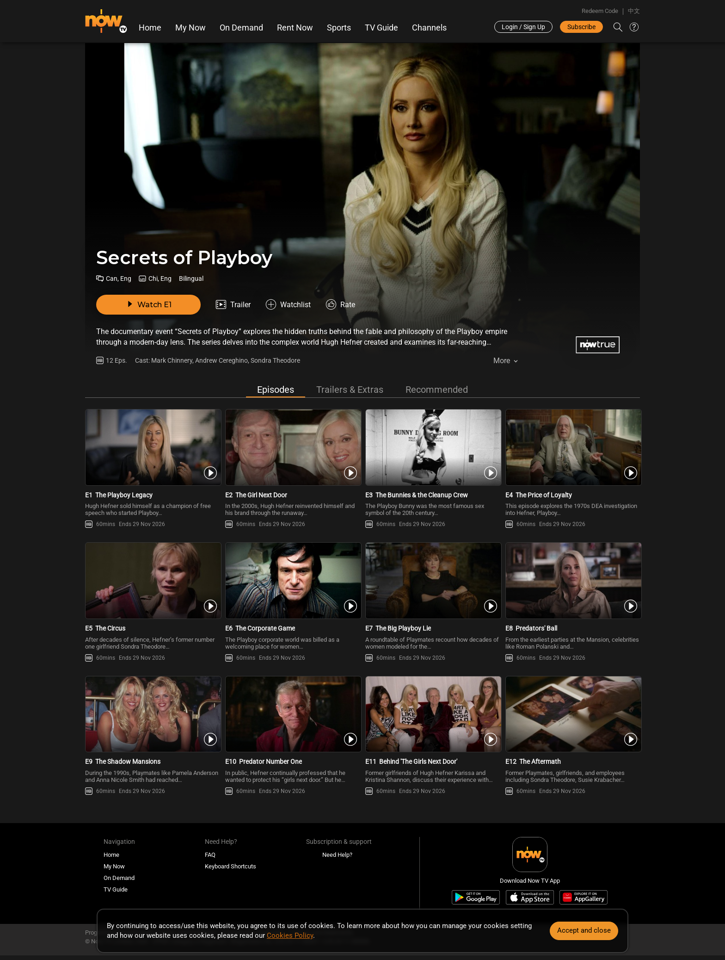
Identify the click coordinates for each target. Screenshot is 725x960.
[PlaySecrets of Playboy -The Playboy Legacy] (152, 447)
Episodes (275, 389)
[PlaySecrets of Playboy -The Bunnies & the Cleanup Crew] (432, 447)
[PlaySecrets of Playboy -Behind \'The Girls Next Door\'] (432, 714)
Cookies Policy (290, 935)
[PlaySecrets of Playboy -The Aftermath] (572, 714)
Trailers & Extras (349, 389)
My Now (190, 27)
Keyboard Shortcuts (230, 866)
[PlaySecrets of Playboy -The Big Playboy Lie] (432, 580)
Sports (339, 27)
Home (150, 27)
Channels (429, 27)
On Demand (241, 27)
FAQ (210, 854)
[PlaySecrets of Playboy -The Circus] (152, 580)
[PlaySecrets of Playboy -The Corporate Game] (292, 580)
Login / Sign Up (523, 27)
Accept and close (584, 930)
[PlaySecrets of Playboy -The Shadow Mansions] (152, 714)
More (501, 360)
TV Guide (381, 27)
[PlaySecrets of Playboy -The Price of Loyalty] (572, 447)
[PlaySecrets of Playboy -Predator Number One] (292, 714)
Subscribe (581, 27)
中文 (634, 10)
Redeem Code (600, 10)
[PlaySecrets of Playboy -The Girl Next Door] (292, 447)
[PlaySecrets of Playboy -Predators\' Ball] (572, 580)
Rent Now (295, 27)
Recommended (437, 389)
